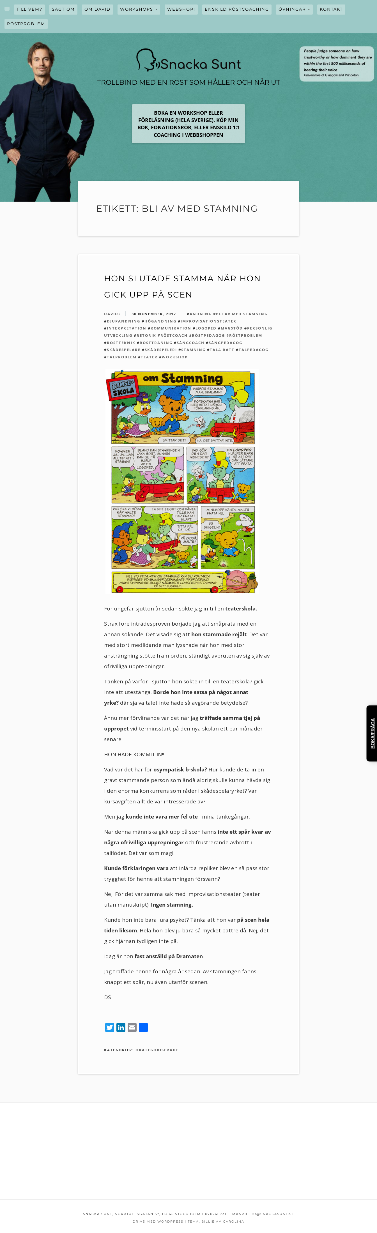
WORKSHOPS (136, 9)
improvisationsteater (208, 321)
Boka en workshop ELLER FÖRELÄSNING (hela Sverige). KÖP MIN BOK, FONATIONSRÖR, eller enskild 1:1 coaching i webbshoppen (188, 123)
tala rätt (222, 349)
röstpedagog (208, 335)
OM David (97, 9)
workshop (175, 356)
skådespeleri (161, 349)
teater (149, 356)
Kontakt (331, 9)
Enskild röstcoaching (237, 9)
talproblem (122, 356)
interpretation (126, 328)
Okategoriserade (157, 1049)
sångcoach (190, 342)
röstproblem (245, 335)
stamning (193, 349)
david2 (112, 313)
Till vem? (29, 9)
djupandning (123, 321)
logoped (206, 328)
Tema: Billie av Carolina (216, 1221)
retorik (146, 335)
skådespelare (124, 349)
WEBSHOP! (181, 9)
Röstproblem (26, 23)
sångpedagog (225, 342)
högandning (160, 321)
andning (201, 313)
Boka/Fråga (373, 733)
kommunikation (171, 328)
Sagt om (63, 9)
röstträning (156, 342)
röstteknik (121, 342)
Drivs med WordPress (158, 1221)
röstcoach (174, 335)
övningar (292, 9)
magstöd (232, 328)
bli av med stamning (242, 313)
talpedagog (253, 349)
